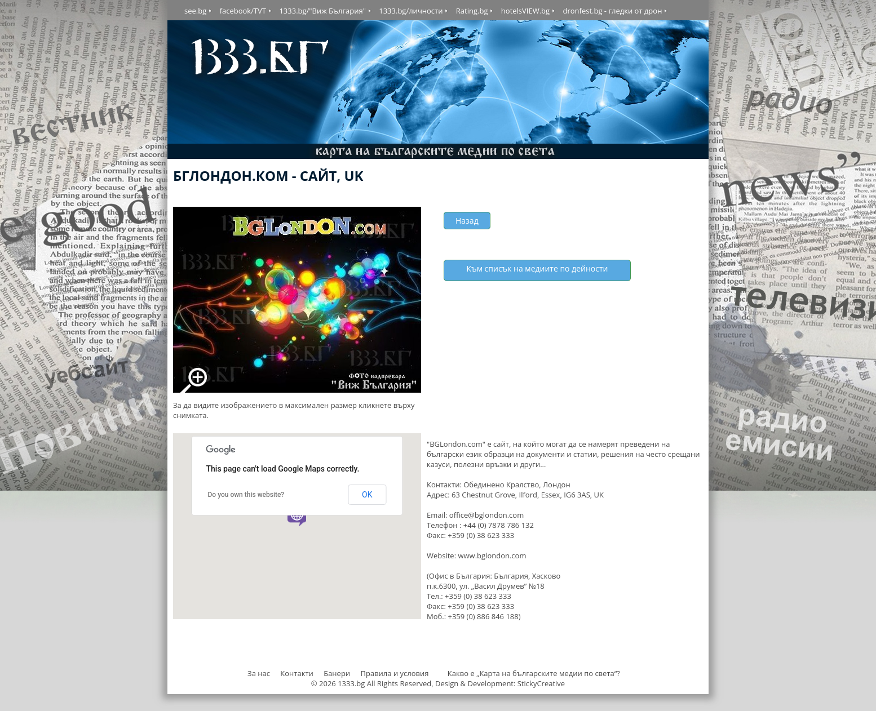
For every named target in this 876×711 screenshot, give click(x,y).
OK (367, 494)
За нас (258, 673)
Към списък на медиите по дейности (537, 268)
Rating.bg (472, 11)
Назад (467, 220)
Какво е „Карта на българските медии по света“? (534, 673)
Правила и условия (394, 673)
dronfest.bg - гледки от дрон (612, 11)
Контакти (296, 673)
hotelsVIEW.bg (525, 11)
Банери (338, 673)
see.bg (195, 11)
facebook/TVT (243, 11)
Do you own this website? (246, 495)
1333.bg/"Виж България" (322, 11)
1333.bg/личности (411, 11)
